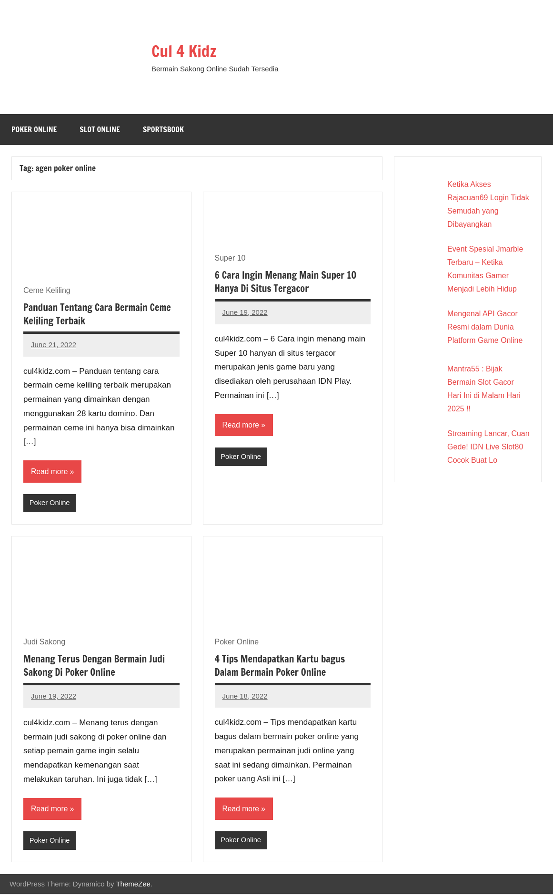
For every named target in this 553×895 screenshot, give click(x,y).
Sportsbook (163, 129)
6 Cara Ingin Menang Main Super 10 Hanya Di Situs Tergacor (286, 281)
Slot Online (100, 129)
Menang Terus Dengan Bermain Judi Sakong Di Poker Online (94, 666)
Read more (50, 471)
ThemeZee (133, 885)
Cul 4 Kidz (186, 51)
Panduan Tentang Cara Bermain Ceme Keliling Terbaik (97, 314)
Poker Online (34, 129)
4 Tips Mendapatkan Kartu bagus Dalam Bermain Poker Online (280, 666)
